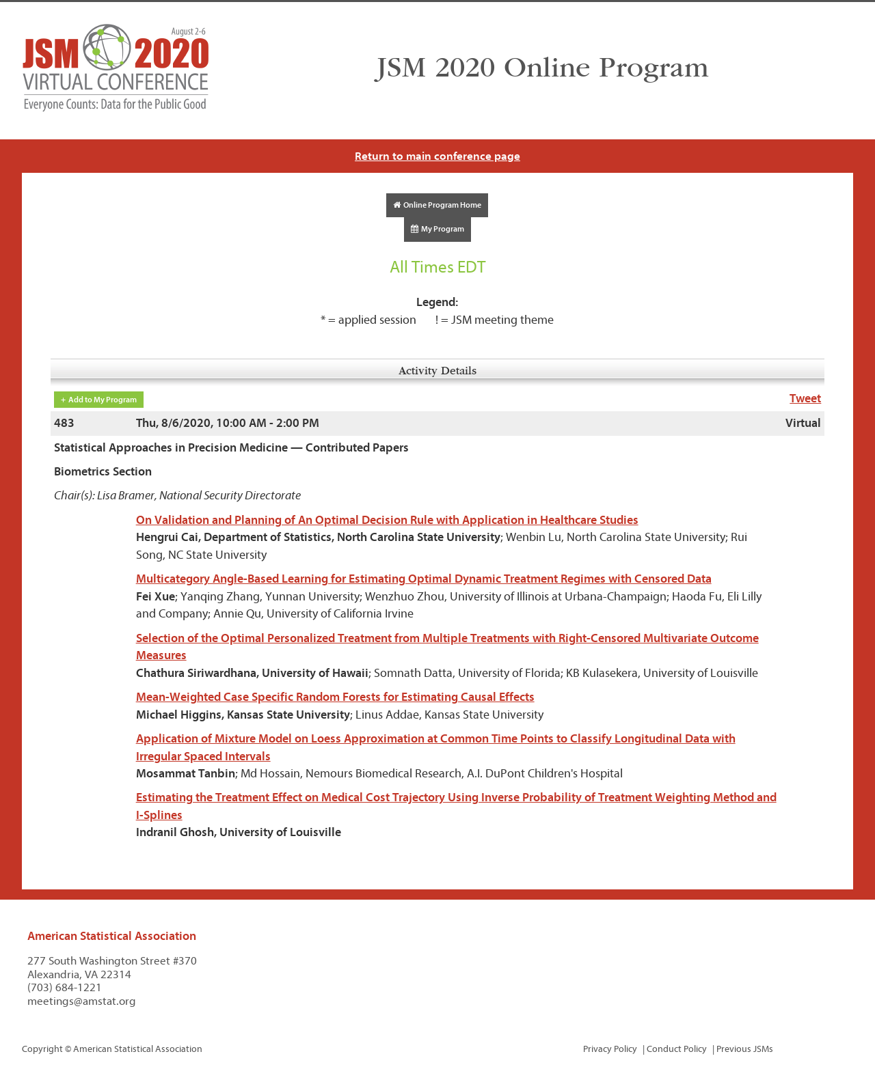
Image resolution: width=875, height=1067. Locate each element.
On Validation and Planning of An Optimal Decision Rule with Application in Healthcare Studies (387, 520)
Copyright (42, 1049)
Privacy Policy (610, 1049)
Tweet (805, 398)
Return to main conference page (437, 156)
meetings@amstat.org (81, 1001)
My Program (437, 229)
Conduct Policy (677, 1049)
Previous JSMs (744, 1049)
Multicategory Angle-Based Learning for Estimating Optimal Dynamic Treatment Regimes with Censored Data (424, 579)
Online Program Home (437, 205)
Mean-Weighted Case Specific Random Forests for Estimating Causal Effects (335, 697)
